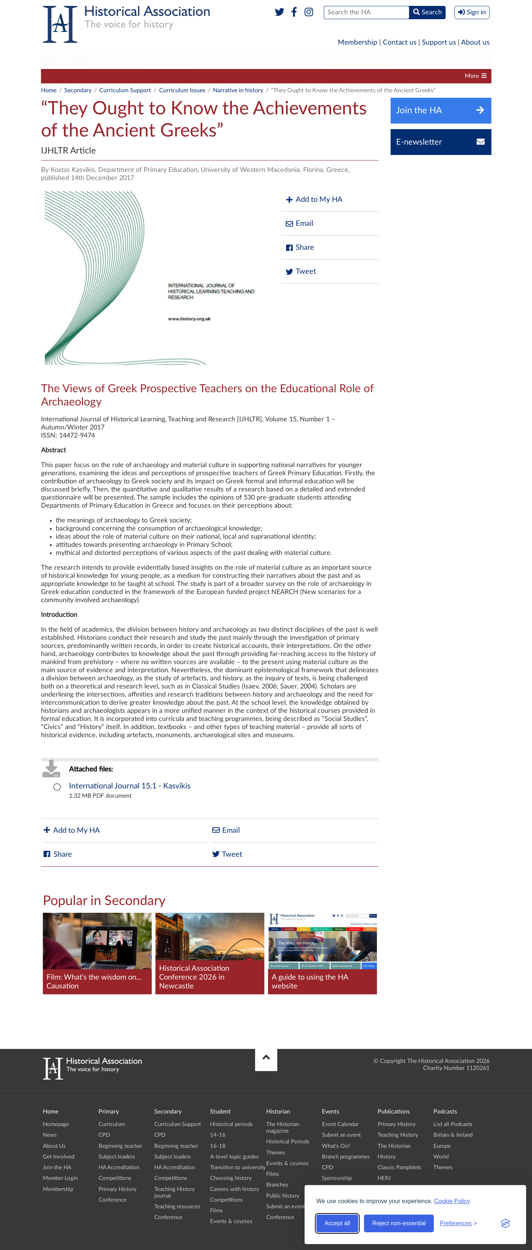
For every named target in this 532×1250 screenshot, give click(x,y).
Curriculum (112, 1124)
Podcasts (412, 61)
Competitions (312, 76)
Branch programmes (346, 1157)
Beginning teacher (154, 76)
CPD (113, 76)
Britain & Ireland (453, 1135)
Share (299, 248)
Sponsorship (337, 1178)
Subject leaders (208, 76)
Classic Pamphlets (399, 1167)
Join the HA (57, 1167)
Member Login (60, 1178)
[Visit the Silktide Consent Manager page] (505, 1223)
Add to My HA (314, 200)
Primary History (118, 1189)
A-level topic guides (234, 1157)
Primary (64, 61)
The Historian (394, 1146)
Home (48, 90)
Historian (298, 61)
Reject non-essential (399, 1223)
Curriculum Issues (182, 90)
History (387, 1157)
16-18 (218, 1146)
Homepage (56, 1124)
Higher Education (232, 61)
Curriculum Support (70, 76)
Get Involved (58, 1157)
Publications (355, 61)
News (50, 1135)
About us (475, 42)
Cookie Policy (452, 1201)
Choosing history (231, 1178)
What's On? (336, 1146)
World (441, 1157)
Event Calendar (340, 1124)
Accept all (337, 1223)
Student (168, 61)
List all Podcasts (453, 1124)
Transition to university (238, 1167)
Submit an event (285, 1206)
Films (216, 1210)
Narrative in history (238, 90)
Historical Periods (287, 1141)
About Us (54, 1146)
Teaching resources (177, 1206)
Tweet (300, 272)
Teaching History (398, 1135)
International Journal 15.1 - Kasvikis (130, 786)
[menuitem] (64, 61)
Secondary (116, 61)
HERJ (384, 1178)
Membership (357, 42)
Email (299, 224)
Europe (442, 1146)
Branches (465, 61)
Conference (113, 1200)
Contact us (399, 42)
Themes (275, 1153)
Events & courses (231, 1221)
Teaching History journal (372, 76)
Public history (282, 1196)
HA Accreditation (261, 76)
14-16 (218, 1135)
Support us (439, 42)
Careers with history (234, 1189)
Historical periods (231, 1124)
